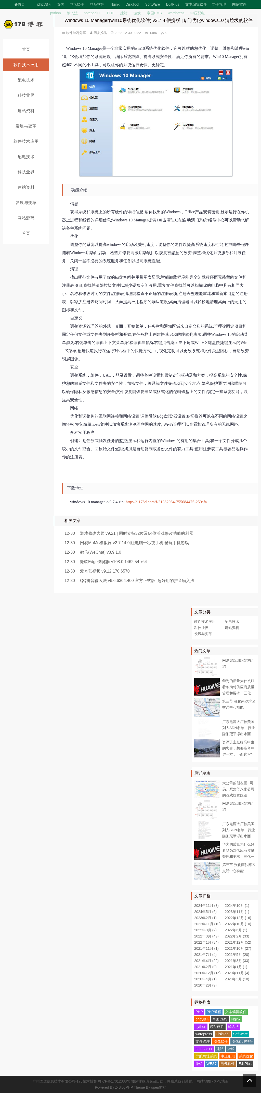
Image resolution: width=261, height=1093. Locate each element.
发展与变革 (26, 126)
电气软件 (77, 4)
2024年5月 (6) (205, 912)
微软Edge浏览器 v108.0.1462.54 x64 (113, 562)
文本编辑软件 (196, 4)
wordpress (176, 13)
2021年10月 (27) (238, 948)
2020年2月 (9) (205, 985)
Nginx (115, 4)
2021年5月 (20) (237, 955)
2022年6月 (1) (236, 930)
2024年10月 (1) (237, 906)
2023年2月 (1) (205, 918)
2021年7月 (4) (205, 955)
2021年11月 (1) (206, 948)
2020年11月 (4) (237, 973)
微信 (60, 4)
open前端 (158, 1087)
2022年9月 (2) (205, 930)
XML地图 (221, 1081)
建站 (123, 13)
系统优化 (246, 1056)
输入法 (72, 13)
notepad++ (92, 13)
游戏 (137, 13)
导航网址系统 (206, 1056)
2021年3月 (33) (237, 961)
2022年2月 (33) (237, 936)
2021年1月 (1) (236, 967)
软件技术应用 (26, 65)
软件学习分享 (76, 33)
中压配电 (197, 13)
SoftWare (152, 4)
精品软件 (97, 4)
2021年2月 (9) (205, 967)
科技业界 (26, 95)
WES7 (211, 1064)
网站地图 (204, 1081)
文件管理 (219, 4)
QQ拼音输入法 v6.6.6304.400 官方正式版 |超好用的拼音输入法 (137, 580)
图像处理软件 (242, 1041)
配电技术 (26, 80)
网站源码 (26, 218)
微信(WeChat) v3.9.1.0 (100, 552)
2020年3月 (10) (237, 979)
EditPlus (172, 4)
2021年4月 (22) (206, 961)
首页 (20, 4)
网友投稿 (100, 33)
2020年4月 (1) (205, 979)
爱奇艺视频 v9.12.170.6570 (105, 571)
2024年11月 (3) (206, 906)
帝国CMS (154, 13)
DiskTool (132, 4)
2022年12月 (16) (238, 918)
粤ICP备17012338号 (114, 1081)
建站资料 (26, 111)
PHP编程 (214, 1012)
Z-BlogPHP (124, 1087)
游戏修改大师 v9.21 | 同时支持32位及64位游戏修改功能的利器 (136, 533)
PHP (110, 13)
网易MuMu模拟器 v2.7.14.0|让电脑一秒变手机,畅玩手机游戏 (134, 543)
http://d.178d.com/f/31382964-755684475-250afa (166, 502)
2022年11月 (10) (207, 924)
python (55, 13)
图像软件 (239, 4)
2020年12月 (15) (207, 973)
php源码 (43, 4)
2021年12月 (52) (238, 942)
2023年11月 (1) (237, 912)
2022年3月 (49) (206, 936)
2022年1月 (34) (206, 942)
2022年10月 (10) (238, 924)
